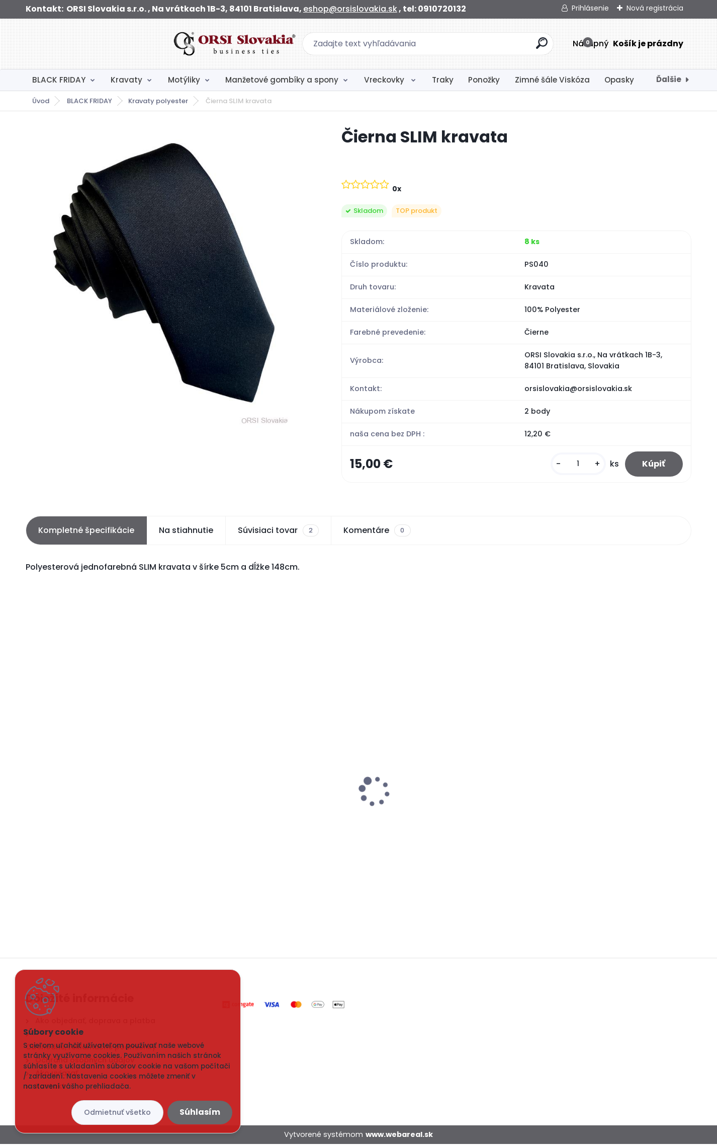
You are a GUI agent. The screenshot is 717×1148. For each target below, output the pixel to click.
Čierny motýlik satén (409, 766)
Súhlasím (200, 1112)
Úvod (40, 101)
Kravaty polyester (158, 101)
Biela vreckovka (230, 799)
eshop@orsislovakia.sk (350, 9)
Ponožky (484, 79)
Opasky (619, 79)
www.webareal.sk (399, 1138)
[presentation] (32, 779)
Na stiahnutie (186, 534)
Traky (443, 79)
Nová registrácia (654, 8)
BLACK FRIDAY (58, 79)
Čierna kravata (567, 790)
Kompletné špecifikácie (86, 534)
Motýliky (184, 79)
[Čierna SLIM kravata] (167, 277)
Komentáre (376, 534)
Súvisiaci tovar (278, 534)
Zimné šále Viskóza (552, 79)
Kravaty (126, 79)
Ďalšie (668, 79)
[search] (468, 47)
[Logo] (87, 44)
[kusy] (571, 465)
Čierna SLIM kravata (71, 809)
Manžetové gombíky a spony (281, 79)
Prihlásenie (590, 8)
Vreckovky (385, 79)
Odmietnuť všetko (117, 1112)
